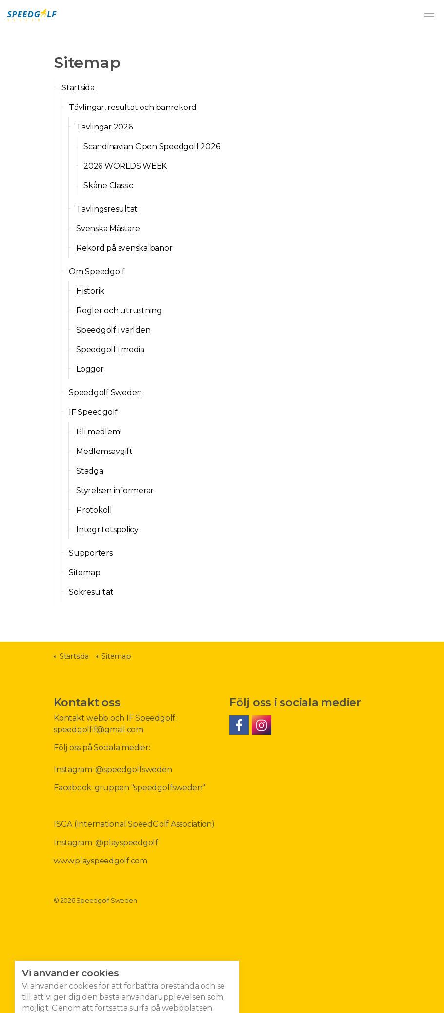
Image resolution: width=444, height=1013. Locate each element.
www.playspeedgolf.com (100, 860)
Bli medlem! (98, 431)
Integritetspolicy (107, 529)
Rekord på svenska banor (124, 248)
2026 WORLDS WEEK (125, 166)
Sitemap (84, 572)
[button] (222, 998)
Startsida (78, 87)
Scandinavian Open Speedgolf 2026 (151, 146)
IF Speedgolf (93, 412)
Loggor (90, 369)
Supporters (91, 553)
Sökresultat (91, 592)
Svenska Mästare (108, 228)
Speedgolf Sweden (32, 15)
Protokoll (94, 510)
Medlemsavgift (104, 451)
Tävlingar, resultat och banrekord (133, 107)
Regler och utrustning (119, 310)
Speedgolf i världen (113, 330)
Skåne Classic (108, 185)
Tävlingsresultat (107, 209)
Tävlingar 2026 (104, 126)
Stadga (89, 470)
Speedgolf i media (110, 349)
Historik (90, 291)
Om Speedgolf (97, 271)
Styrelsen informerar (115, 490)
